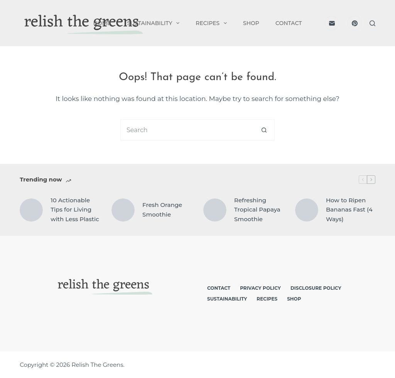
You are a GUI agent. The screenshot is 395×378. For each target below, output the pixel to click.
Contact (288, 23)
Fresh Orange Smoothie (162, 209)
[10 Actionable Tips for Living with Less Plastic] (31, 210)
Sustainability (154, 23)
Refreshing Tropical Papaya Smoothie (257, 210)
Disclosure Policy (315, 288)
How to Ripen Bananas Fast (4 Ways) (349, 210)
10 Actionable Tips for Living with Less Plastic (75, 210)
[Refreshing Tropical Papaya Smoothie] (214, 210)
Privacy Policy (260, 288)
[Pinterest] (354, 23)
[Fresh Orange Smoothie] (123, 210)
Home (102, 23)
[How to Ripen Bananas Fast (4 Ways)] (306, 210)
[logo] (82, 23)
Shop (251, 23)
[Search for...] (186, 130)
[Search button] (264, 130)
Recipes (213, 23)
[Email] (332, 23)
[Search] (372, 23)
